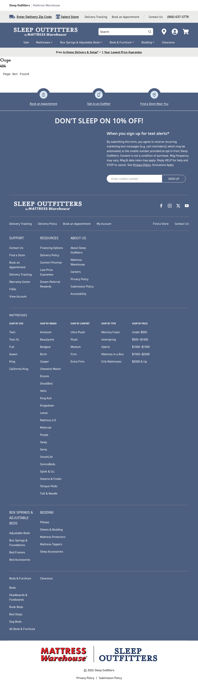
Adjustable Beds (19, 533)
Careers (76, 272)
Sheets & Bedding (51, 529)
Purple (44, 435)
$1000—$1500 (141, 347)
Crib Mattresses (111, 361)
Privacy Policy (142, 165)
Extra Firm (77, 361)
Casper (44, 361)
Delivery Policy (47, 224)
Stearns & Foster (51, 479)
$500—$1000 (140, 339)
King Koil (46, 398)
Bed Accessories (19, 559)
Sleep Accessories (51, 551)
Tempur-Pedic (49, 486)
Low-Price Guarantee (46, 272)
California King (18, 369)
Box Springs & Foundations (18, 542)
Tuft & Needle (48, 493)
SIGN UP (173, 179)
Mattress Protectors (52, 537)
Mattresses (44, 42)
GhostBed (46, 383)
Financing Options (51, 248)
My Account (104, 224)
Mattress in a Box (112, 354)
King (12, 361)
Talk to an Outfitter (99, 104)
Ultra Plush (78, 332)
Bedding (148, 42)
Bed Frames (17, 552)
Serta (43, 449)
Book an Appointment (125, 17)
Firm (74, 354)
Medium (76, 347)
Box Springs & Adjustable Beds (81, 42)
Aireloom (46, 332)
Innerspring (108, 339)
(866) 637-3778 (178, 17)
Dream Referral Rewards (50, 284)
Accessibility (78, 294)
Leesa (44, 413)
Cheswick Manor (50, 369)
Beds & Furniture (122, 42)
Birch (43, 354)
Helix (43, 391)
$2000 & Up (139, 361)
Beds (12, 587)
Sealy (43, 442)
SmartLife (46, 457)
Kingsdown (47, 405)
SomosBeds (47, 464)
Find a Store (161, 224)
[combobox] (122, 31)
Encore (44, 376)
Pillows (44, 522)
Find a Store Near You (154, 104)
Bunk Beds (16, 607)
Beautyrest (47, 339)
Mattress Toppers (51, 544)
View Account (17, 296)
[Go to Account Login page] (175, 32)
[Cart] (186, 32)
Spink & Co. (47, 471)
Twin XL (14, 339)
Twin (12, 332)
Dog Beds (15, 621)
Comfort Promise (51, 262)
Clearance (168, 42)
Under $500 (139, 332)
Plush (74, 339)
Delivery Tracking (96, 17)
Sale (26, 42)
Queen (13, 354)
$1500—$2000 (141, 354)
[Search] (150, 32)
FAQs (12, 289)
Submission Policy (82, 286)
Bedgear (45, 347)
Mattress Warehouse (46, 5)
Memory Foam (110, 332)
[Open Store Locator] (164, 32)
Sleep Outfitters (19, 5)
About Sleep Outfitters (78, 250)
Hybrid (105, 347)
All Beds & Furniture (22, 629)
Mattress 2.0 (48, 420)
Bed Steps (15, 614)
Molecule (45, 427)
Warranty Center (19, 282)
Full (11, 347)
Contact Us (156, 17)
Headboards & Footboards (18, 597)
